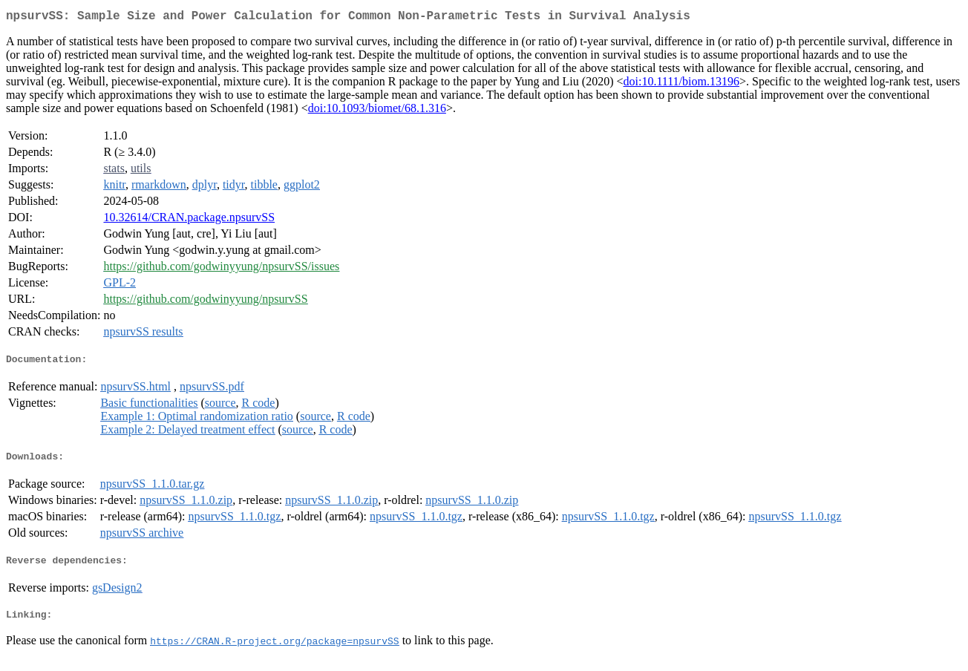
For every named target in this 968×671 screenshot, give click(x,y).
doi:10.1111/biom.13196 (681, 84)
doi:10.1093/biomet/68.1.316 (377, 111)
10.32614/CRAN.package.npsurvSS (189, 220)
